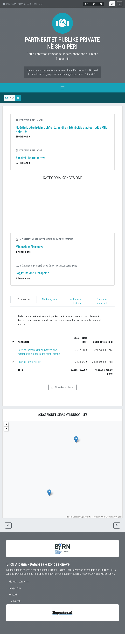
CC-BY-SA (104, 517)
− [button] (6, 429)
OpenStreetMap (86, 517)
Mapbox (119, 517)
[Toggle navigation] (62, 88)
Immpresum (15, 588)
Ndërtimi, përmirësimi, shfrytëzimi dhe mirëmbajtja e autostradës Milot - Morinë (62, 129)
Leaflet (69, 517)
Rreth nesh (15, 601)
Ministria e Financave (29, 247)
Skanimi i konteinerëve (30, 158)
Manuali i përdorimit (19, 581)
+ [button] (6, 424)
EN (119, 3)
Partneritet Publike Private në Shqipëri (62, 43)
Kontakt (13, 594)
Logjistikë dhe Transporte (32, 273)
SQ (112, 3)
